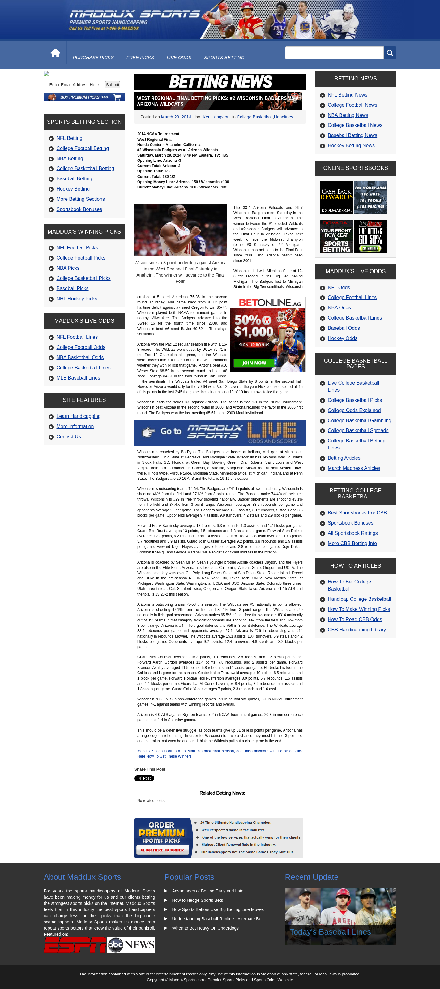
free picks (140, 57)
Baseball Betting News (352, 135)
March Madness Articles (354, 468)
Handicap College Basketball (359, 599)
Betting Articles (344, 458)
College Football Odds (81, 389)
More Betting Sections (81, 241)
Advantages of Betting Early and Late (208, 890)
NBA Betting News (348, 115)
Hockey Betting (73, 231)
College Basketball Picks (84, 320)
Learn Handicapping (79, 458)
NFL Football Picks (77, 289)
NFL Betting (70, 180)
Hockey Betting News (351, 145)
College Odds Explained (354, 410)
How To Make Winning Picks (359, 609)
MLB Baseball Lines (78, 420)
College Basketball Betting (85, 210)
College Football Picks (81, 300)
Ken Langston (216, 116)
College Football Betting (83, 190)
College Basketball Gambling (359, 420)
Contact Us (69, 478)
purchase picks (93, 57)
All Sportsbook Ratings (353, 533)
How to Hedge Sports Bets (197, 900)
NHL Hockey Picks (77, 340)
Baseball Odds (344, 328)
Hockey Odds (342, 338)
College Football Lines (352, 297)
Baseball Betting (74, 220)
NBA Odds (339, 307)
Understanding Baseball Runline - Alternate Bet (217, 918)
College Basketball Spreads (358, 430)
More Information (75, 468)
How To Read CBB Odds (355, 619)
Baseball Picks (73, 330)
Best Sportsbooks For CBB (357, 512)
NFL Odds (339, 287)
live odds (179, 57)
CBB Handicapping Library (357, 629)
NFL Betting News (347, 94)
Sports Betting (224, 57)
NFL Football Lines (77, 379)
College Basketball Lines (84, 409)
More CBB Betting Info (352, 543)
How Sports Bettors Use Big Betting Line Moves (218, 909)
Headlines (283, 116)
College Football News (352, 105)
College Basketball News (355, 125)
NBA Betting (70, 200)
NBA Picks (68, 310)
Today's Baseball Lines (330, 931)
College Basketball (255, 116)
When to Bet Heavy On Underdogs (205, 928)
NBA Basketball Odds (80, 399)
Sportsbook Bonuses (79, 251)
